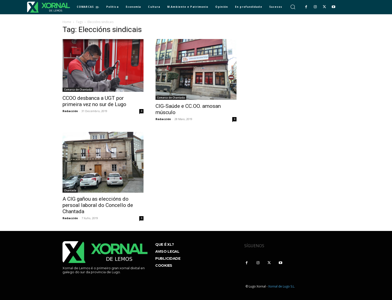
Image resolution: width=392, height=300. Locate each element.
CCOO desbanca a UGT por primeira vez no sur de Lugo (94, 101)
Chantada (70, 190)
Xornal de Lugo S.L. (281, 286)
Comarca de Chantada (78, 89)
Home (66, 22)
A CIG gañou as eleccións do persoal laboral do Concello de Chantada (97, 205)
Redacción (70, 111)
